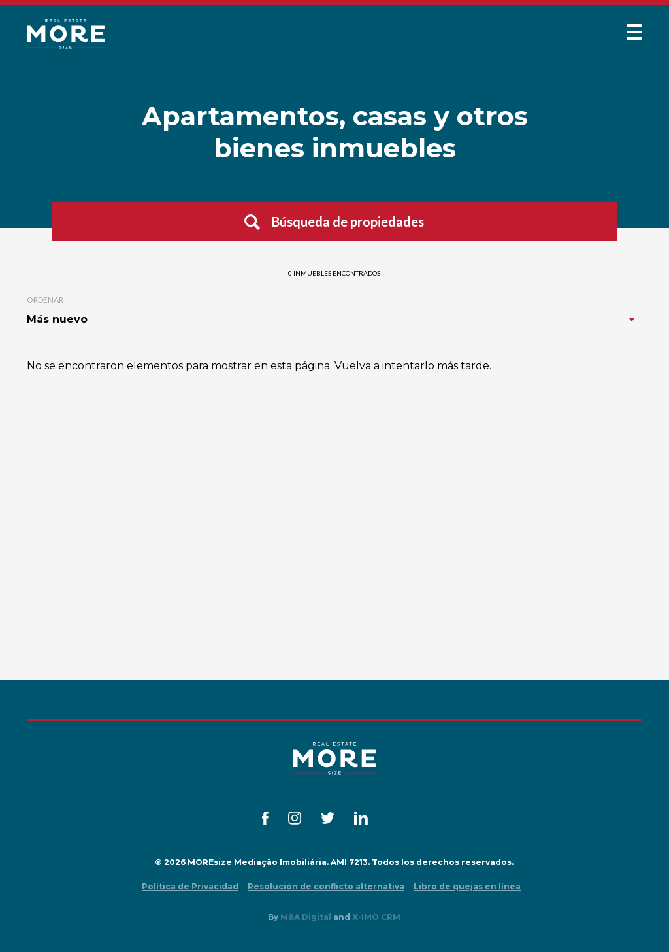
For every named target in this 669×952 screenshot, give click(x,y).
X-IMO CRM (376, 917)
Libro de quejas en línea (467, 886)
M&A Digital (305, 917)
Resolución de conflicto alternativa (326, 886)
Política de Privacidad (190, 886)
